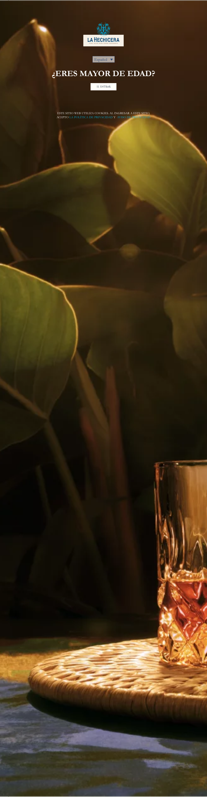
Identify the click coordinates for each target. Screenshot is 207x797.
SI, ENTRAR (104, 86)
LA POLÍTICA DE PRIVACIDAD (91, 117)
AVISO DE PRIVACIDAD (133, 117)
